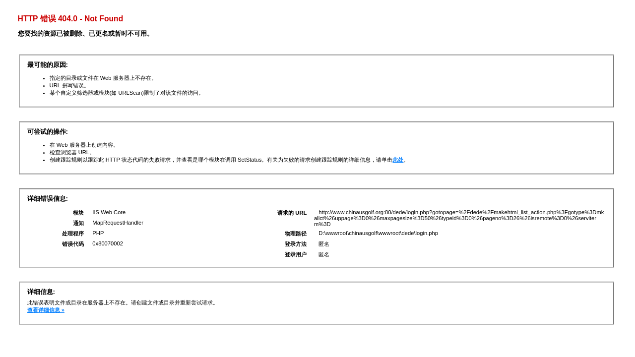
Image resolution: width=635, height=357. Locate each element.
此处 (397, 160)
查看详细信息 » (45, 310)
